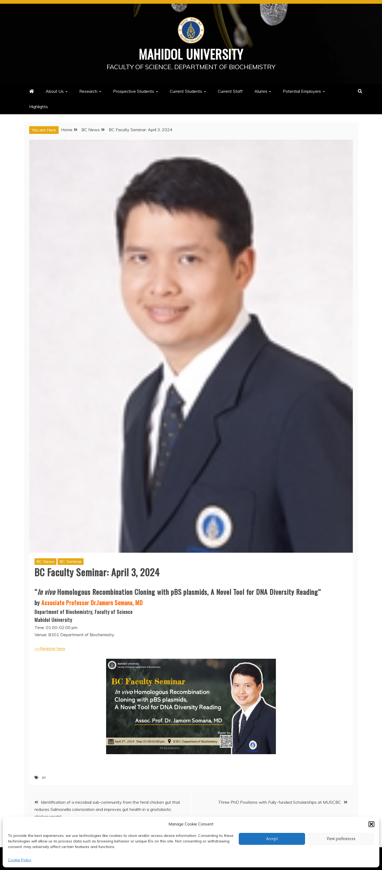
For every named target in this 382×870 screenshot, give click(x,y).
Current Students (186, 91)
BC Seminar (70, 561)
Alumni (260, 91)
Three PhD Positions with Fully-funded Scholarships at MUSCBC (279, 802)
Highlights (38, 106)
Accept (272, 838)
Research (88, 91)
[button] (371, 824)
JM (44, 777)
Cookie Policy (19, 860)
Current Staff (230, 91)
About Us (55, 91)
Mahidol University (191, 53)
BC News (45, 561)
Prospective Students (133, 91)
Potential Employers (302, 91)
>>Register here (49, 648)
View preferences (341, 838)
